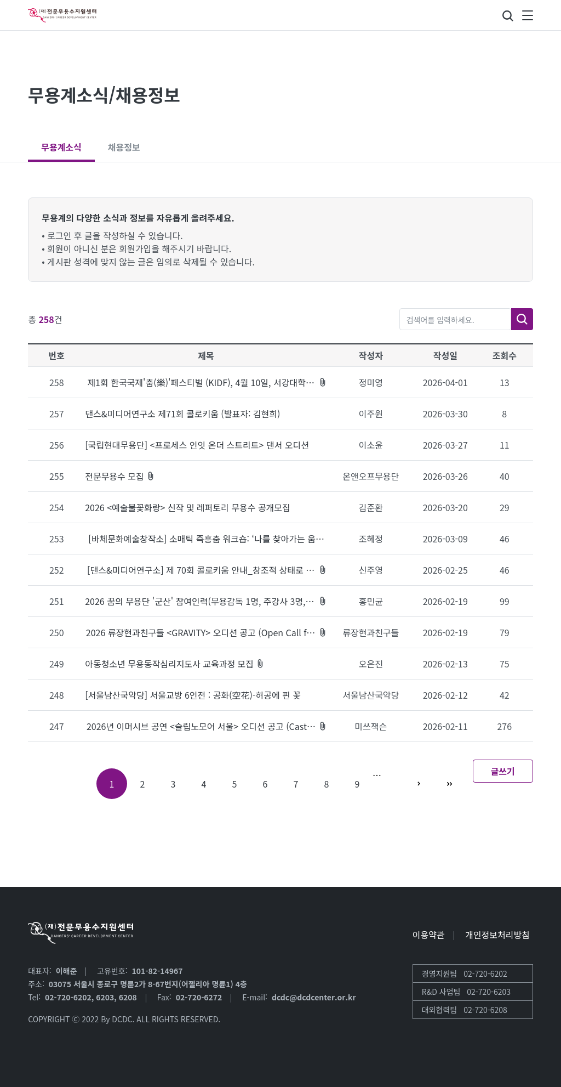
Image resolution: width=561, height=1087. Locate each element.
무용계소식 (61, 147)
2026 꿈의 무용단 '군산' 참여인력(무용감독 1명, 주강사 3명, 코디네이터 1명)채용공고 (206, 601)
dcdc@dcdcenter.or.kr (314, 997)
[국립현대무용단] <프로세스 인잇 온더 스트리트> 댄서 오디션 (197, 444)
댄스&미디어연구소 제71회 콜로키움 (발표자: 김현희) (182, 413)
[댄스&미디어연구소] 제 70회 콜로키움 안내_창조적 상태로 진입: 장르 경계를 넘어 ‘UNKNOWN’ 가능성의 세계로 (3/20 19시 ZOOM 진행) (207, 569)
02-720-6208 (485, 1009)
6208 (128, 997)
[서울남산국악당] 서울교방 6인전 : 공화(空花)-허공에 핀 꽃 (193, 694)
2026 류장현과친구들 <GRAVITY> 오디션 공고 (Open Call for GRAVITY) (206, 632)
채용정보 (124, 147)
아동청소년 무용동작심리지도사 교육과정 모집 (175, 663)
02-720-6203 (489, 991)
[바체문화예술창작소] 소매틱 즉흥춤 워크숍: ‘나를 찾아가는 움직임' (205, 538)
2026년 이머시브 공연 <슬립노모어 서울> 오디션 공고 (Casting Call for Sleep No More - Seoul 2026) (207, 726)
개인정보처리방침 (497, 934)
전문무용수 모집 (120, 476)
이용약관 (429, 934)
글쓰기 (503, 771)
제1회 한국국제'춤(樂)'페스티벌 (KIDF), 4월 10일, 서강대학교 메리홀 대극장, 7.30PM (207, 382)
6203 (105, 997)
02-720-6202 (68, 997)
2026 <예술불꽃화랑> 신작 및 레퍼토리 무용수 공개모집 (187, 507)
